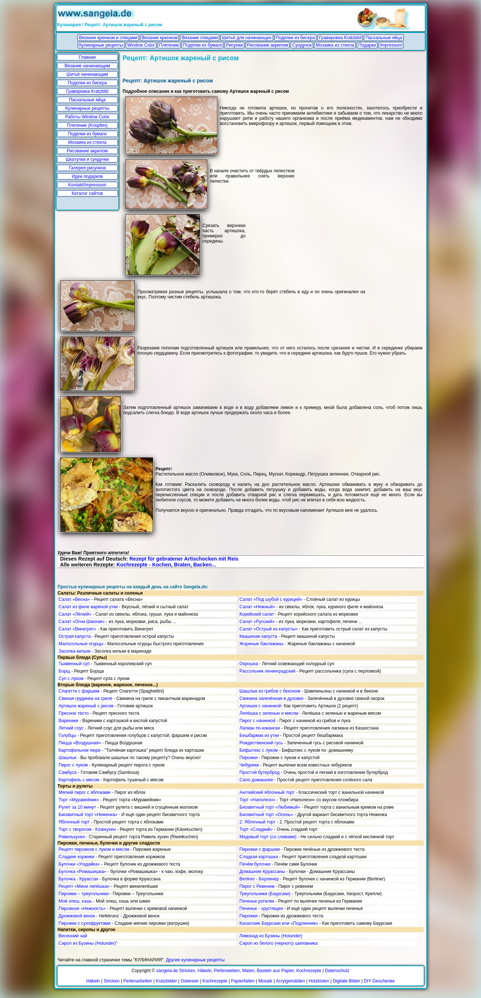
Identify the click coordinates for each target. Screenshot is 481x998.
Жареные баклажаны (262, 643)
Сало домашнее (256, 779)
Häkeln (93, 981)
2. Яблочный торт (257, 822)
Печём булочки (255, 864)
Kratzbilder (166, 981)
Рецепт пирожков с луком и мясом (94, 849)
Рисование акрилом (267, 45)
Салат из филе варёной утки (88, 606)
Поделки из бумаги (202, 45)
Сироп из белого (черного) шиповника (279, 943)
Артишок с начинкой (260, 705)
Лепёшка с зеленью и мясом (269, 713)
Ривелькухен (72, 836)
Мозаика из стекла (335, 45)
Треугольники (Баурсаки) (265, 893)
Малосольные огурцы (81, 643)
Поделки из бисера (295, 37)
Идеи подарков (87, 176)
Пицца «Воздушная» (80, 742)
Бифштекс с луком (259, 750)
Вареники (68, 720)
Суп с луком (71, 678)
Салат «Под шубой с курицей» (271, 599)
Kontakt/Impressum (87, 184)
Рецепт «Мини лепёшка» (84, 886)
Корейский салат (257, 614)
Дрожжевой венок (77, 916)
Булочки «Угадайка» (79, 864)
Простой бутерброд (260, 772)
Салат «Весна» (74, 599)
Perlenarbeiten (137, 981)
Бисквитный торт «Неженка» (88, 814)
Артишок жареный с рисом (86, 705)
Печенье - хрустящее (261, 908)
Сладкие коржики (77, 856)
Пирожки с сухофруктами (85, 923)
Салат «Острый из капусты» (269, 629)
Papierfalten (243, 981)
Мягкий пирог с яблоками (85, 792)
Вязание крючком (159, 37)
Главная (87, 57)
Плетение (169, 45)
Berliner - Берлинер (259, 879)
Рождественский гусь (261, 742)
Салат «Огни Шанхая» (82, 621)
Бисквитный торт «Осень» (266, 814)
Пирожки (249, 757)
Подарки (367, 45)
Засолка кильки (75, 651)
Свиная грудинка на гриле (85, 698)
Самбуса (68, 772)
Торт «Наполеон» (257, 799)
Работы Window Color (87, 116)
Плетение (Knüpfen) (87, 125)
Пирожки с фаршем (260, 849)
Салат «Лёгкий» (75, 614)
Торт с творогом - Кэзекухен (87, 829)
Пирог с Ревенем (257, 886)
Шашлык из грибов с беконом (270, 691)
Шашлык (68, 757)
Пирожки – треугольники (84, 893)
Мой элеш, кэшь (75, 901)
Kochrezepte (215, 981)
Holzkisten (319, 981)
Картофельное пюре (80, 750)
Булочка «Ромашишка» (82, 871)
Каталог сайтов (87, 193)
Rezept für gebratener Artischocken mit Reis (183, 559)
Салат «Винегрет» (77, 629)
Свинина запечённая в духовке (272, 698)
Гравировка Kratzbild (340, 37)
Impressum (391, 45)
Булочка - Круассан (78, 879)
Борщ (64, 671)
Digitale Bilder (346, 981)
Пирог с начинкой (257, 720)
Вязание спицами (200, 37)
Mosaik (265, 981)
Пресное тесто (74, 713)
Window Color (141, 45)
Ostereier (190, 981)
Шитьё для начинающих (246, 37)
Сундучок (301, 45)
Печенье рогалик (257, 901)
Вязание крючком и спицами (108, 37)
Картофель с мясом (79, 779)
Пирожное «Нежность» (82, 908)
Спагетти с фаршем (79, 691)
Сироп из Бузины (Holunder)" (88, 943)
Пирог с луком (73, 765)
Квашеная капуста (258, 636)
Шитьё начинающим (87, 74)
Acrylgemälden (290, 981)
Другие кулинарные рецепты (195, 960)
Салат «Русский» (257, 621)
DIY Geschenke (379, 981)
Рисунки (234, 45)
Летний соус (71, 728)
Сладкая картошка (259, 856)
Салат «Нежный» (257, 606)
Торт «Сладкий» (256, 829)
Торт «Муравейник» (79, 799)
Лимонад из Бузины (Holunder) (271, 935)
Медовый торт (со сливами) (268, 836)
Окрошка (249, 663)
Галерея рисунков (87, 167)
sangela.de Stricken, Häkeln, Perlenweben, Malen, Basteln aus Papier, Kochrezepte (238, 970)
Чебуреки (249, 765)
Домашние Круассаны (262, 871)
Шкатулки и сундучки (87, 159)
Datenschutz (337, 970)
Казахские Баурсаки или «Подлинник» (279, 923)
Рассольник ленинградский (267, 671)
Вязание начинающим (87, 65)
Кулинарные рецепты (101, 45)
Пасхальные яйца (383, 37)
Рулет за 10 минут (77, 807)
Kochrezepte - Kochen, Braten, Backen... (166, 565)
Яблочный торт (74, 822)
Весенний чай (73, 935)
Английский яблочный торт (267, 792)
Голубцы (68, 735)
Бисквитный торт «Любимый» (270, 807)
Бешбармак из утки (259, 735)
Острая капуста (75, 636)
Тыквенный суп (74, 663)
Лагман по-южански (260, 728)
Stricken (111, 981)
